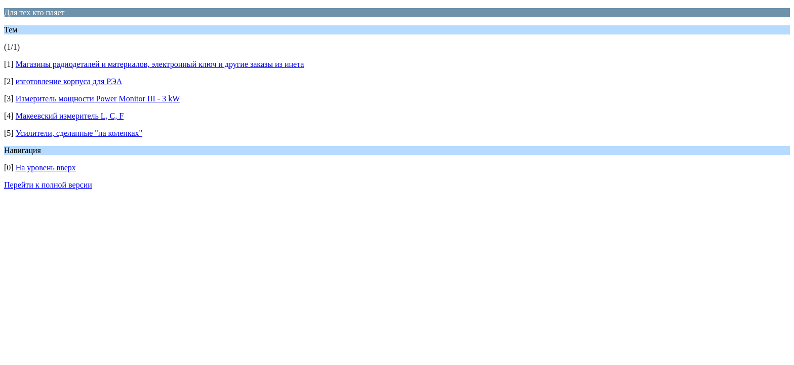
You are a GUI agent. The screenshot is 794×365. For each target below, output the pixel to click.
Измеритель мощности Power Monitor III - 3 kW (98, 98)
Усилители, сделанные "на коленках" (79, 133)
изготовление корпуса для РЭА (69, 81)
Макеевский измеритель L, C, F (70, 116)
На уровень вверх (46, 167)
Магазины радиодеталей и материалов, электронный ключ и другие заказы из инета (160, 64)
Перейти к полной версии (48, 184)
